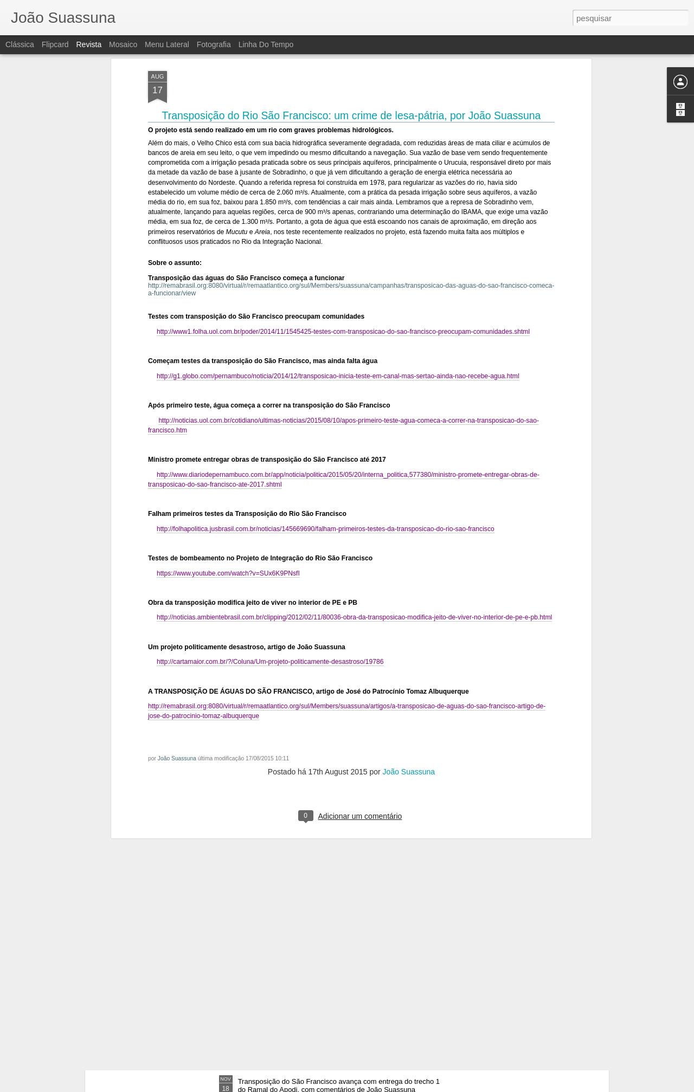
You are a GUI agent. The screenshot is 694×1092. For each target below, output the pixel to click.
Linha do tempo (266, 44)
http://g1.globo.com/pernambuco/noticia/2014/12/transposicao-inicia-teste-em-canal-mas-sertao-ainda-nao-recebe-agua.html (338, 228)
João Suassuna (177, 612)
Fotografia (214, 44)
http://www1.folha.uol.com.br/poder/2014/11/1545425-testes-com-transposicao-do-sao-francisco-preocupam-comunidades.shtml (343, 184)
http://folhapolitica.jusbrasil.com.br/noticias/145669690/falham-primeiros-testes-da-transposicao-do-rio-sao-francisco (325, 381)
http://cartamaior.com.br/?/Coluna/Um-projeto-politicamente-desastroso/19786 (270, 515)
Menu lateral (167, 44)
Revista (88, 44)
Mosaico (123, 44)
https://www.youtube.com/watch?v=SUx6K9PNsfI (228, 426)
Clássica (19, 44)
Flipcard (55, 44)
